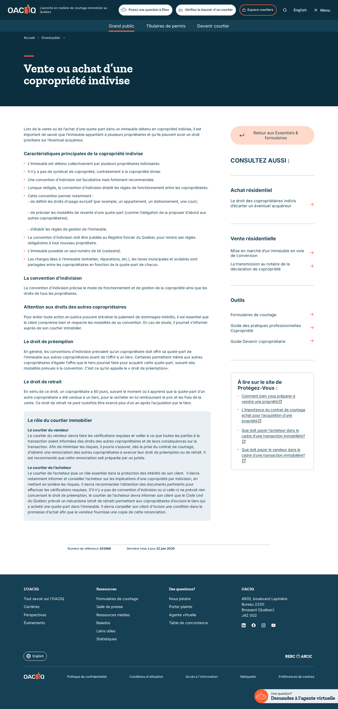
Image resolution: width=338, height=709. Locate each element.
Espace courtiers (258, 10)
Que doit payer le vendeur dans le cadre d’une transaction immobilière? (273, 452)
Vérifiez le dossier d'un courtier (205, 10)
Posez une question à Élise (145, 9)
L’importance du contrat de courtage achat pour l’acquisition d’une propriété (273, 415)
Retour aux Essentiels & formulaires (268, 135)
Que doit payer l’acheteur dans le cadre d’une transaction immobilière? (273, 433)
